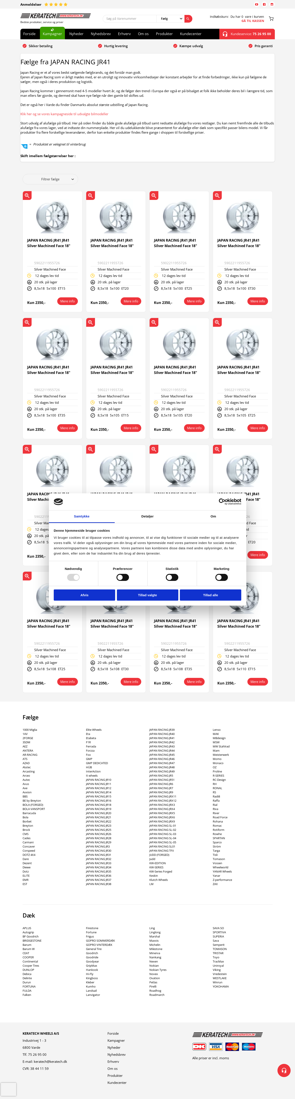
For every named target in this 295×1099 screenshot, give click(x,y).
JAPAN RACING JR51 (162, 780)
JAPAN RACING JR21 (98, 817)
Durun (27, 982)
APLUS (27, 928)
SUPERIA (218, 936)
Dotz (26, 871)
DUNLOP (28, 970)
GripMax (91, 966)
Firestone (92, 928)
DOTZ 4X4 (29, 855)
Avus (26, 784)
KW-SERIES (156, 867)
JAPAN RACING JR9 (161, 792)
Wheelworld (220, 867)
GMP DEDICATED (97, 763)
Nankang (155, 957)
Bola (25, 817)
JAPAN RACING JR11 (98, 784)
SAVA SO (218, 928)
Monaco (218, 763)
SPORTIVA (219, 932)
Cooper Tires (31, 966)
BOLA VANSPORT (34, 809)
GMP (89, 759)
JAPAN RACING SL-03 (162, 834)
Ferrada (91, 746)
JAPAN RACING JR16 (98, 801)
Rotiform (218, 830)
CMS (26, 834)
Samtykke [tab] (81, 516)
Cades (26, 838)
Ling (152, 928)
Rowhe (217, 834)
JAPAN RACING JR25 (98, 830)
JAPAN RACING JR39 (162, 730)
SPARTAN (219, 838)
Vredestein (220, 974)
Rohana (218, 821)
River (216, 813)
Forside (29, 33)
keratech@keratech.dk (50, 1061)
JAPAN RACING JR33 (98, 863)
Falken (27, 995)
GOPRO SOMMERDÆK (100, 941)
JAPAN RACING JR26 (98, 834)
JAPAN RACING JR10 (98, 780)
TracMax (218, 961)
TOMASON (220, 949)
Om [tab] (213, 516)
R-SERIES (218, 776)
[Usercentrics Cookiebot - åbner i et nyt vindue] (222, 501)
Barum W (29, 949)
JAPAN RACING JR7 (161, 788)
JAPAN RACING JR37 (98, 880)
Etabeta (91, 738)
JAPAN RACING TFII (161, 851)
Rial (215, 805)
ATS (25, 759)
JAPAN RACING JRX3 (162, 805)
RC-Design (219, 780)
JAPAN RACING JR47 (162, 763)
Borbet (27, 821)
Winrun (217, 982)
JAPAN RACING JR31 (98, 855)
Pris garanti (264, 46)
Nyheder (76, 33)
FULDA (27, 991)
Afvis (84, 595)
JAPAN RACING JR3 (98, 846)
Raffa (216, 801)
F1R (88, 742)
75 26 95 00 (37, 1054)
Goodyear (92, 961)
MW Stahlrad (221, 746)
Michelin (154, 945)
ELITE (26, 876)
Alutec (27, 767)
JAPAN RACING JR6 (161, 784)
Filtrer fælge (57, 179)
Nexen (153, 961)
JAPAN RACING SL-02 (162, 830)
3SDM (26, 742)
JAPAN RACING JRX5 (162, 813)
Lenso (217, 730)
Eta (88, 734)
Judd (152, 859)
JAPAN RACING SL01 (162, 846)
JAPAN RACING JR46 (162, 759)
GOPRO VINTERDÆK (99, 945)
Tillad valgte (147, 595)
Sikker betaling (40, 46)
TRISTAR (218, 953)
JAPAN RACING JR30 (98, 851)
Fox (88, 755)
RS (214, 792)
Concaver (29, 846)
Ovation (154, 978)
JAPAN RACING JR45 (162, 755)
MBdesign (219, 738)
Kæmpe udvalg (191, 46)
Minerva (154, 953)
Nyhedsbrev (101, 33)
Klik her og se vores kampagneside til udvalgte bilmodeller (64, 114)
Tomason (219, 859)
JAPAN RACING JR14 (98, 792)
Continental (30, 961)
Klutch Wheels (158, 880)
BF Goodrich (31, 936)
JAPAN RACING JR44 (162, 750)
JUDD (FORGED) (159, 855)
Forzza (90, 750)
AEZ (25, 746)
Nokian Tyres (157, 970)
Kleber (90, 982)
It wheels (92, 776)
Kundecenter (191, 33)
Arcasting (29, 771)
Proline (217, 771)
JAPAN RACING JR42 (162, 742)
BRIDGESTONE (32, 941)
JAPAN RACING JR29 (98, 842)
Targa (216, 851)
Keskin (153, 876)
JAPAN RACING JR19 (98, 809)
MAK (216, 734)
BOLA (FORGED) (33, 805)
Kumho (91, 986)
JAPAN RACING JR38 (98, 884)
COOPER (28, 957)
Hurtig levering (116, 46)
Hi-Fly (89, 974)
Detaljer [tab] (147, 516)
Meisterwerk (221, 755)
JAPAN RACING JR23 (98, 826)
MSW (216, 742)
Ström (217, 846)
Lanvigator (93, 995)
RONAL (217, 788)
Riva (215, 809)
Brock (26, 830)
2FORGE (28, 738)
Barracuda (29, 813)
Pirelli (152, 986)
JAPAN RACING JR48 (162, 767)
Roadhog (155, 991)
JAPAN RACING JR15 (98, 796)
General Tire (94, 949)
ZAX (215, 884)
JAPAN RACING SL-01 (162, 826)
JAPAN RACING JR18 (98, 805)
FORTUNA (29, 986)
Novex (153, 974)
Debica (27, 974)
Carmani (28, 842)
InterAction (93, 771)
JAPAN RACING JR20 (98, 813)
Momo (217, 759)
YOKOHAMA (221, 986)
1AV (25, 734)
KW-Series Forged (160, 871)
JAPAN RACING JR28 (98, 838)
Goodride (92, 957)
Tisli (215, 855)
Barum (27, 945)
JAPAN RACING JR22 (98, 821)
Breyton (28, 826)
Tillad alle (210, 595)
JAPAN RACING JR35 (98, 871)
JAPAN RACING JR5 (161, 776)
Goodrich (92, 953)
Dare (26, 859)
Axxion (27, 792)
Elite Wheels (94, 730)
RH (215, 784)
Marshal (154, 936)
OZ (214, 767)
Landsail (91, 991)
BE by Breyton (32, 801)
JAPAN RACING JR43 (162, 746)
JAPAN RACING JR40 (162, 734)
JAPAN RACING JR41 (162, 738)
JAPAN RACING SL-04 (162, 838)
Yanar (216, 876)
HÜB (89, 767)
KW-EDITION (157, 863)
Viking (217, 970)
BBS (25, 796)
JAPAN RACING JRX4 (162, 809)
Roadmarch (156, 995)
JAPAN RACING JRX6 (162, 817)
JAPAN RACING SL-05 (162, 842)
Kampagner (52, 33)
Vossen (217, 863)
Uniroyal (218, 966)
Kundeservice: (247, 34)
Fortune (91, 932)
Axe (25, 788)
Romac (217, 826)
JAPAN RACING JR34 (98, 867)
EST (25, 884)
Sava (216, 941)
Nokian (154, 966)
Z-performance (222, 880)
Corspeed (29, 851)
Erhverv (124, 33)
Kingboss (92, 978)
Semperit (219, 945)
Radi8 (216, 796)
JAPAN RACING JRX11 (162, 796)
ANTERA (28, 750)
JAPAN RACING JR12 (98, 788)
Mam (216, 750)
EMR (26, 880)
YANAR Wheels (222, 871)
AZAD (26, 763)
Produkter (164, 33)
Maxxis (154, 941)
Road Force (220, 817)
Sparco (217, 842)
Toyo (216, 957)
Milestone (155, 949)
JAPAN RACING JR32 (98, 859)
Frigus (90, 936)
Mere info (67, 301)
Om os (143, 33)
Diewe (26, 867)
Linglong (155, 932)
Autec (26, 780)
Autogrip (28, 932)
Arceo (26, 776)
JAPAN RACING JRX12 (162, 801)
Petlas (153, 982)
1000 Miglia (30, 730)
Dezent (27, 863)
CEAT (26, 953)
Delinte (27, 978)
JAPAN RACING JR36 (98, 876)
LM (151, 884)
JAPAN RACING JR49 (162, 771)
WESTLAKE (220, 978)
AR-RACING (30, 755)
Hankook (92, 970)
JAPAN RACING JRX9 (162, 821)
